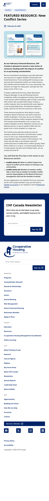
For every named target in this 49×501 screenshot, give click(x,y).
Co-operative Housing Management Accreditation (23, 336)
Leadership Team (10, 385)
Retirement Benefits (11, 313)
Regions (7, 363)
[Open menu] (43, 4)
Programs (7, 278)
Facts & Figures (9, 359)
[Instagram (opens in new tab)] (30, 430)
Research (7, 354)
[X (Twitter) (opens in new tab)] (18, 430)
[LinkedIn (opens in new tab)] (42, 430)
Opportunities (9, 399)
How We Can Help (10, 408)
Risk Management (11, 304)
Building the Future (11, 404)
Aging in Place (9, 317)
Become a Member (14, 424)
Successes (8, 412)
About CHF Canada (11, 372)
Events (6, 295)
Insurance (8, 291)
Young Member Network (13, 282)
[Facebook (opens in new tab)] (6, 430)
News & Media (9, 389)
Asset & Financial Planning (14, 308)
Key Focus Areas (10, 367)
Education (8, 327)
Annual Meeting (10, 299)
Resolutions (8, 376)
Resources (8, 331)
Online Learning (10, 340)
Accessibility (8, 445)
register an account (11, 185)
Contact (35, 5)
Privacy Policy (9, 441)
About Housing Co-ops (12, 350)
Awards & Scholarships (12, 286)
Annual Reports (10, 380)
